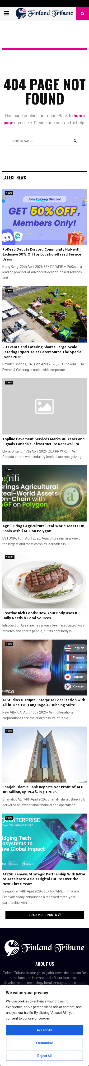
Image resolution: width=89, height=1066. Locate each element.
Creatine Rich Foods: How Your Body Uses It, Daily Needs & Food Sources (40, 615)
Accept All (44, 1030)
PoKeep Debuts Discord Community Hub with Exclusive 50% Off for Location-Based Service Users (41, 254)
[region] (44, 1025)
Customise (44, 1043)
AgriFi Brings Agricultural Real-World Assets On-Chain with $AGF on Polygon (44, 528)
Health (9, 556)
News (9, 193)
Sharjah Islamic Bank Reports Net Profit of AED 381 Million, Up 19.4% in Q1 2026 (43, 789)
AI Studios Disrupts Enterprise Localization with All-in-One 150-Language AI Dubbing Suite (43, 702)
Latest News (14, 177)
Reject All (44, 1056)
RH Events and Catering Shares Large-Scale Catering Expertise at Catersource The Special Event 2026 (42, 352)
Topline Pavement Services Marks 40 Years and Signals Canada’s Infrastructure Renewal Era (43, 441)
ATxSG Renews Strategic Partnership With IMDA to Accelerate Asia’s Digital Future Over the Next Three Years (43, 879)
